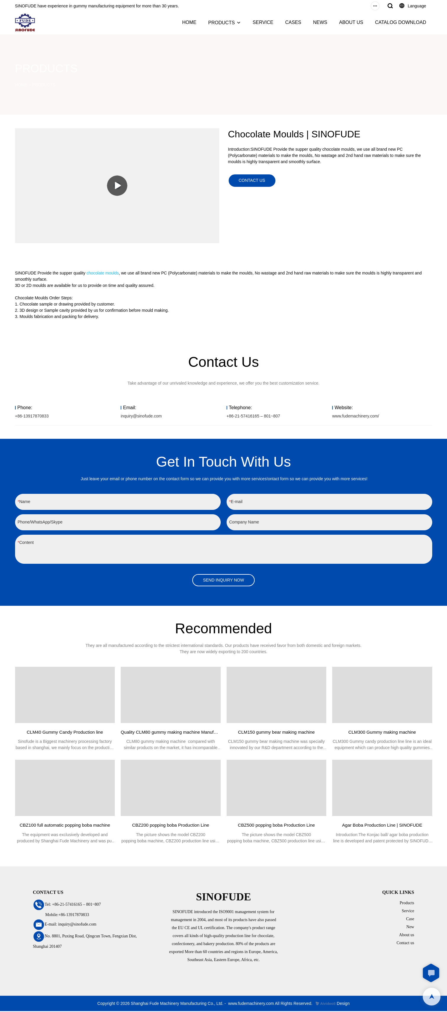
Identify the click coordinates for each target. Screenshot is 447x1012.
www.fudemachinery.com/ (355, 416)
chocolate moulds (103, 273)
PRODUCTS (221, 22)
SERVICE (263, 22)
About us (406, 935)
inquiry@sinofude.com (141, 416)
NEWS (320, 22)
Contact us (405, 943)
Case (410, 919)
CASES (293, 22)
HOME (189, 22)
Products (407, 903)
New (410, 927)
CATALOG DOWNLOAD (400, 22)
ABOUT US (351, 22)
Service (408, 911)
